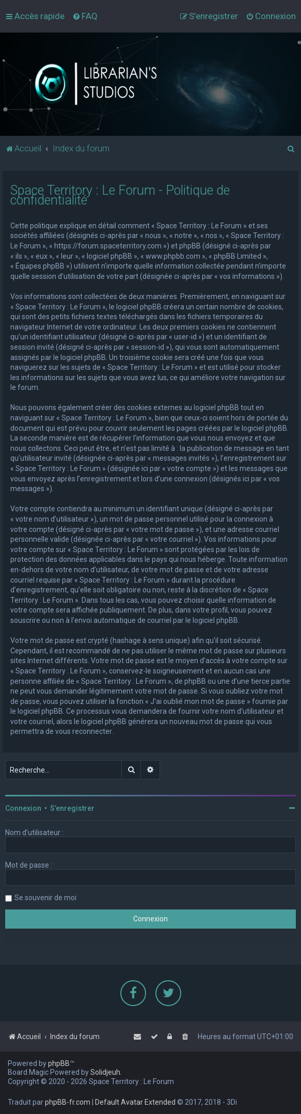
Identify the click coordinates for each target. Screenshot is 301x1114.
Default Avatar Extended (135, 1102)
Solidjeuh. (106, 1072)
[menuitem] (85, 16)
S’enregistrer (72, 808)
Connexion (23, 808)
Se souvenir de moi (45, 897)
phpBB (59, 1063)
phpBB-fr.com (67, 1102)
